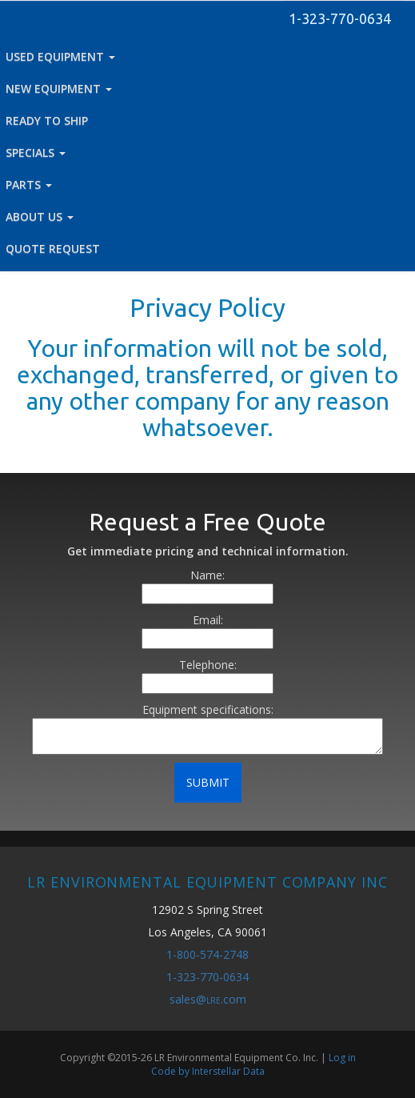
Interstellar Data (228, 1071)
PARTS (29, 184)
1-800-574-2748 (207, 954)
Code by (171, 1071)
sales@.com (208, 999)
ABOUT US (40, 216)
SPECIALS (36, 152)
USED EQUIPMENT (60, 56)
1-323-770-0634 (340, 18)
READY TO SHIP (47, 120)
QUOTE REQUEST (53, 248)
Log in (342, 1057)
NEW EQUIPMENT (59, 88)
